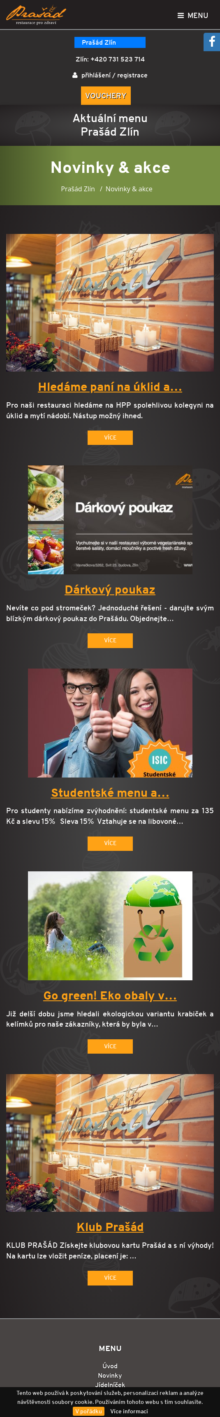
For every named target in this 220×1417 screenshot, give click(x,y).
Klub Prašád (110, 1227)
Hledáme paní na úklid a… (110, 387)
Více (110, 437)
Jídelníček (110, 1385)
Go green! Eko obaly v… (110, 995)
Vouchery (106, 95)
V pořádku (88, 1411)
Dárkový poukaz (110, 590)
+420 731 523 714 (117, 59)
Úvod (110, 1366)
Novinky (110, 1375)
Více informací (129, 1411)
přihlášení (96, 75)
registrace (132, 75)
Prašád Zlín (99, 42)
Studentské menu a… (110, 793)
